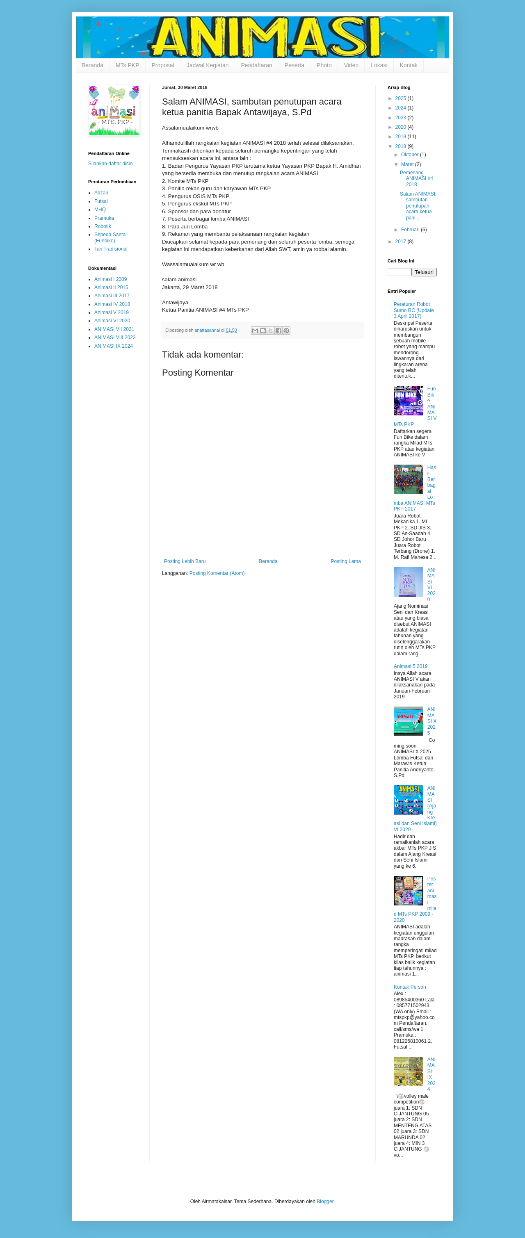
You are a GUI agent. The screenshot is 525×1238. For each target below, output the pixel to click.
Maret (408, 164)
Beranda (92, 65)
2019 (401, 136)
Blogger (325, 1201)
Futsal (101, 201)
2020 (401, 127)
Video (351, 65)
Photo (324, 65)
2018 (401, 146)
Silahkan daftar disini (111, 163)
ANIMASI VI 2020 (431, 584)
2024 (401, 108)
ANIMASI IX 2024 (113, 346)
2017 (401, 241)
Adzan (101, 193)
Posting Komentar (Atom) (217, 573)
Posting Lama (346, 561)
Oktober (410, 154)
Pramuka (104, 218)
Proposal (163, 65)
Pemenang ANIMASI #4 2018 (416, 178)
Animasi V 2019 (111, 312)
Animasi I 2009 (110, 279)
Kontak (409, 65)
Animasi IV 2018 (112, 304)
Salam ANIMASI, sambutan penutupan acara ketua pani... (418, 206)
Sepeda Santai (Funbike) (110, 237)
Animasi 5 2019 (411, 666)
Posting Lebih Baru (184, 561)
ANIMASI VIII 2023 (115, 337)
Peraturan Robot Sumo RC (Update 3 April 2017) (414, 310)
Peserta (294, 65)
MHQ (100, 209)
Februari (411, 230)
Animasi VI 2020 (112, 321)
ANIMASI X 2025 (432, 721)
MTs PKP (127, 65)
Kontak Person (410, 987)
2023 (401, 118)
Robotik (102, 226)
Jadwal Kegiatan (208, 65)
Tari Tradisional (111, 249)
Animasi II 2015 (111, 287)
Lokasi (379, 65)
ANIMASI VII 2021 (114, 329)
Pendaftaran (256, 65)
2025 (401, 98)
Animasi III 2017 (112, 296)
